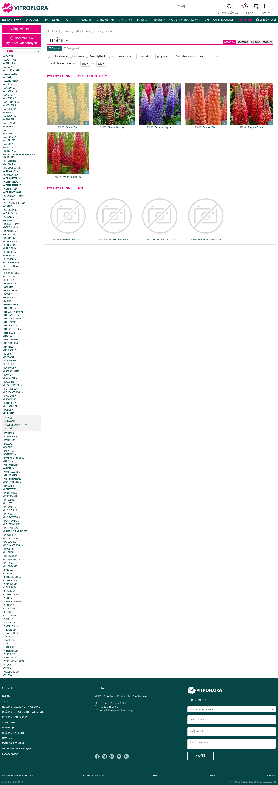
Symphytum (11, 626)
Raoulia (9, 549)
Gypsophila (11, 304)
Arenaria (10, 116)
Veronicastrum (14, 661)
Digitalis (9, 238)
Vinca (7, 664)
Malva (8, 443)
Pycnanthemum (13, 545)
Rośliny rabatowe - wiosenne (21, 706)
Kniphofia (10, 368)
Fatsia (7, 269)
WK (202, 56)
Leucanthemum (13, 392)
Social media (10, 753)
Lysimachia (11, 437)
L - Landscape (59, 56)
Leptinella (10, 389)
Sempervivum (12, 601)
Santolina (10, 580)
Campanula (11, 175)
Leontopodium (13, 385)
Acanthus (10, 60)
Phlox (8, 503)
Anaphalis (10, 91)
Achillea (9, 63)
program (162, 56)
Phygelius (10, 510)
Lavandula (11, 378)
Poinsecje (143, 19)
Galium (8, 287)
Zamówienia (266, 19)
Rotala (8, 563)
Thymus (9, 636)
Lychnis (9, 433)
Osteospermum (13, 479)
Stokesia (9, 622)
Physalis (9, 514)
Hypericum (11, 343)
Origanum (10, 475)
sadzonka (243, 41)
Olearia (9, 468)
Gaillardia (10, 283)
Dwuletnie (126, 19)
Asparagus (11, 126)
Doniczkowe (84, 19)
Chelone (9, 199)
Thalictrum (11, 633)
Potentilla (11, 528)
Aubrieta (9, 140)
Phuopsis (10, 507)
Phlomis (9, 500)
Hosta (8, 336)
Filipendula (11, 273)
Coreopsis (10, 210)
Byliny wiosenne (22, 29)
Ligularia (10, 396)
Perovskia (10, 493)
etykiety (267, 41)
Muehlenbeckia (14, 458)
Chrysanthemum (14, 203)
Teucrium (10, 629)
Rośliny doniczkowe (15, 717)
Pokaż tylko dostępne (102, 56)
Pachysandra (12, 482)
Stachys (9, 619)
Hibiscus (9, 332)
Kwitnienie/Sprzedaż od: (65, 63)
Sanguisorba (12, 577)
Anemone (10, 98)
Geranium (10, 297)
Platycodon (11, 521)
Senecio (9, 605)
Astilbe (8, 133)
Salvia (8, 573)
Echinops (10, 245)
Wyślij (200, 756)
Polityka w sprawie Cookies (17, 775)
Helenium (10, 308)
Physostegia (12, 517)
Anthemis (10, 105)
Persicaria (10, 496)
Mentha (9, 451)
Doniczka (145, 56)
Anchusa (9, 95)
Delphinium (11, 227)
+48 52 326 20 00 (106, 706)
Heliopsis (10, 322)
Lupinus (9, 413)
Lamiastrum (11, 371)
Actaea (8, 67)
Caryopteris (12, 178)
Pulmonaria (11, 538)
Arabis (8, 112)
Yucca (8, 675)
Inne (10, 428)
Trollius (9, 647)
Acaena (8, 56)
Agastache (10, 74)
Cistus (8, 206)
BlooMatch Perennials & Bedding (19, 156)
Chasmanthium (13, 196)
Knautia (9, 364)
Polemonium (12, 524)
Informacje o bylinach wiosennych (21, 40)
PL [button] (267, 6)
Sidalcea (9, 608)
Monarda (10, 454)
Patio (68, 19)
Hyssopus (10, 350)
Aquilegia (10, 109)
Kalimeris (10, 361)
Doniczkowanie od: (186, 56)
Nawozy (159, 19)
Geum (7, 301)
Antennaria (11, 102)
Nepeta (8, 461)
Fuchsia (9, 280)
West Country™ (17, 425)
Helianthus (11, 315)
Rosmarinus (12, 559)
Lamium (8, 374)
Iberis (8, 353)
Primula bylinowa (15, 531)
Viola (7, 668)
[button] (245, 6)
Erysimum (10, 259)
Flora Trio (10, 276)
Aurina (8, 144)
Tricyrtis (10, 643)
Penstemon (11, 489)
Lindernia (10, 403)
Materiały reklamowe (218, 19)
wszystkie (229, 41)
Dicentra (9, 234)
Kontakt (267, 12)
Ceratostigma (12, 192)
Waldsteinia (11, 671)
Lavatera (9, 382)
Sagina (8, 570)
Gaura (8, 294)
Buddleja (10, 164)
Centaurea (11, 182)
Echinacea (10, 241)
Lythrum (9, 440)
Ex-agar (255, 41)
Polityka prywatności (93, 775)
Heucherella (12, 329)
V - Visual (79, 56)
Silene (8, 612)
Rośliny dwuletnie (14, 732)
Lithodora (10, 406)
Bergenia (10, 151)
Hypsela (9, 346)
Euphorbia (11, 266)
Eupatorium (11, 262)
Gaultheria (11, 290)
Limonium (10, 399)
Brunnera (10, 161)
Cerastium (10, 189)
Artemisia (10, 123)
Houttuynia (11, 339)
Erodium (9, 255)
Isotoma (9, 357)
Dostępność (72, 48)
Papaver (9, 486)
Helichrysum (12, 318)
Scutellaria (11, 594)
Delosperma (11, 224)
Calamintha (11, 171)
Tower (11, 421)
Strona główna (228, 12)
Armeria (9, 119)
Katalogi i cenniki (13, 743)
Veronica (10, 657)
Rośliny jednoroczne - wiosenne (23, 711)
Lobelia (8, 410)
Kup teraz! (245, 19)
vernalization (125, 56)
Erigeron (10, 252)
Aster (7, 130)
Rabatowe (31, 19)
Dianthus (10, 231)
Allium (8, 84)
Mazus (8, 447)
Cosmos (9, 217)
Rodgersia (10, 556)
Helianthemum (13, 311)
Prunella (10, 535)
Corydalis (10, 213)
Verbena (9, 654)
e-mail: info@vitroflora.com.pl (114, 710)
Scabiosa (9, 591)
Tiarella (9, 640)
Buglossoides (13, 168)
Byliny (53, 76)
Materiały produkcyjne (184, 19)
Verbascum (11, 650)
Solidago (10, 615)
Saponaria (10, 584)
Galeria (54, 48)
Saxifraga (10, 587)
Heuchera (10, 325)
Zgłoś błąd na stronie (12, 781)
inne (10, 417)
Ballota (9, 147)
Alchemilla (11, 81)
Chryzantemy (105, 19)
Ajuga (7, 77)
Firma (249, 12)
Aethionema (11, 70)
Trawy (6, 701)
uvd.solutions (269, 781)
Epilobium (10, 248)
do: (210, 56)
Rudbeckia (10, 566)
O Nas (156, 775)
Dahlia (8, 220)
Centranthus (12, 185)
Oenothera (11, 464)
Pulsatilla (10, 542)
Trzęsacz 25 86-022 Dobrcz (112, 702)
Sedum (8, 598)
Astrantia (10, 137)
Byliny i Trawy (11, 19)
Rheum (8, 552)
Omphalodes (12, 472)
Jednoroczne (51, 19)
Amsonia (9, 88)
